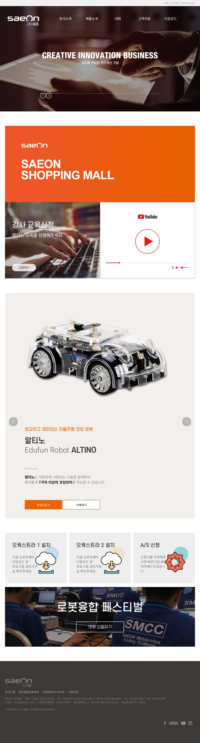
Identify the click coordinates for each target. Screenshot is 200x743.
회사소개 (65, 18)
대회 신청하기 (100, 627)
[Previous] (43, 95)
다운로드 (171, 18)
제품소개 (91, 18)
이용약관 (73, 692)
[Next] (49, 95)
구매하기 (81, 505)
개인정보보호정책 (28, 692)
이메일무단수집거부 (53, 692)
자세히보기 (43, 505)
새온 (25, 709)
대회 (118, 18)
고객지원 (144, 18)
